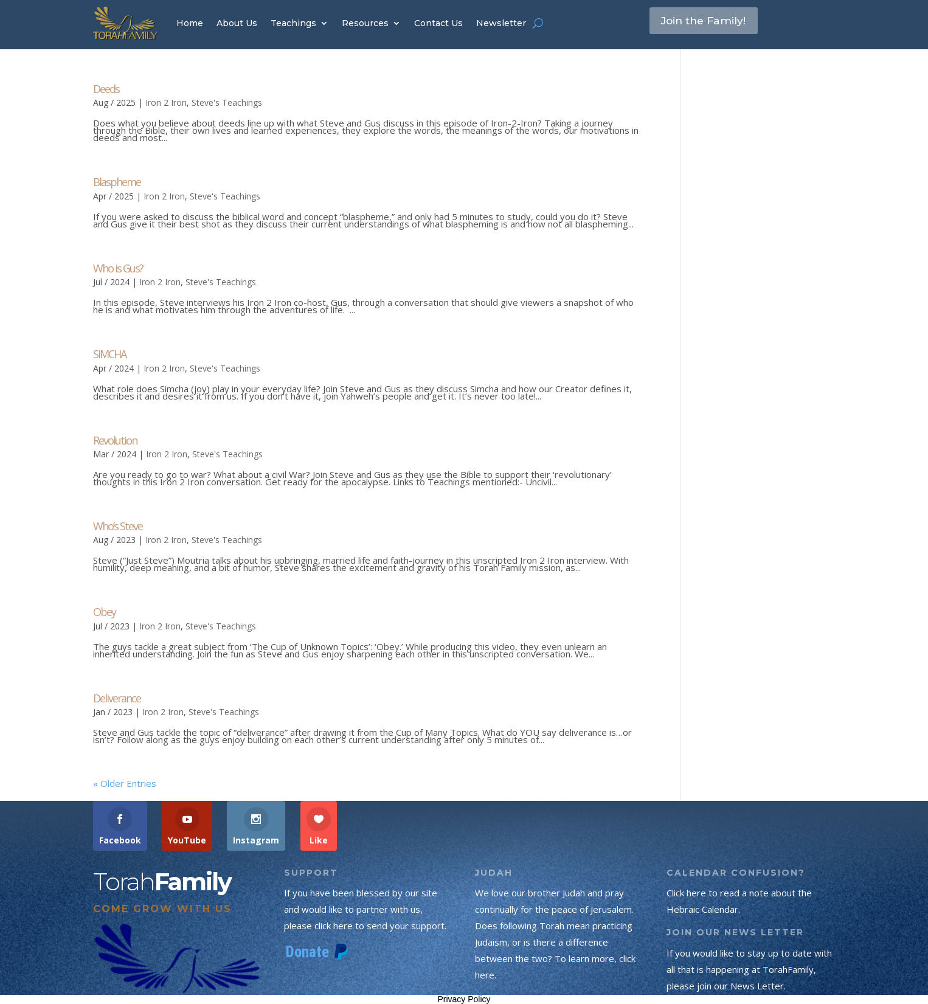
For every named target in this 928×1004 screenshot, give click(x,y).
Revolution (115, 440)
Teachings (293, 23)
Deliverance (116, 698)
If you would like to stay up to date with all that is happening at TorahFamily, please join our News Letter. (749, 969)
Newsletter (501, 23)
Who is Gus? (118, 268)
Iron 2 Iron (166, 102)
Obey (104, 611)
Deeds (106, 88)
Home (189, 23)
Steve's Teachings (227, 102)
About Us (236, 23)
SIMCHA (109, 354)
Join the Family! (712, 22)
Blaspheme (116, 182)
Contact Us (438, 23)
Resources (365, 23)
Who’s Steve (117, 526)
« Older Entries (124, 783)
